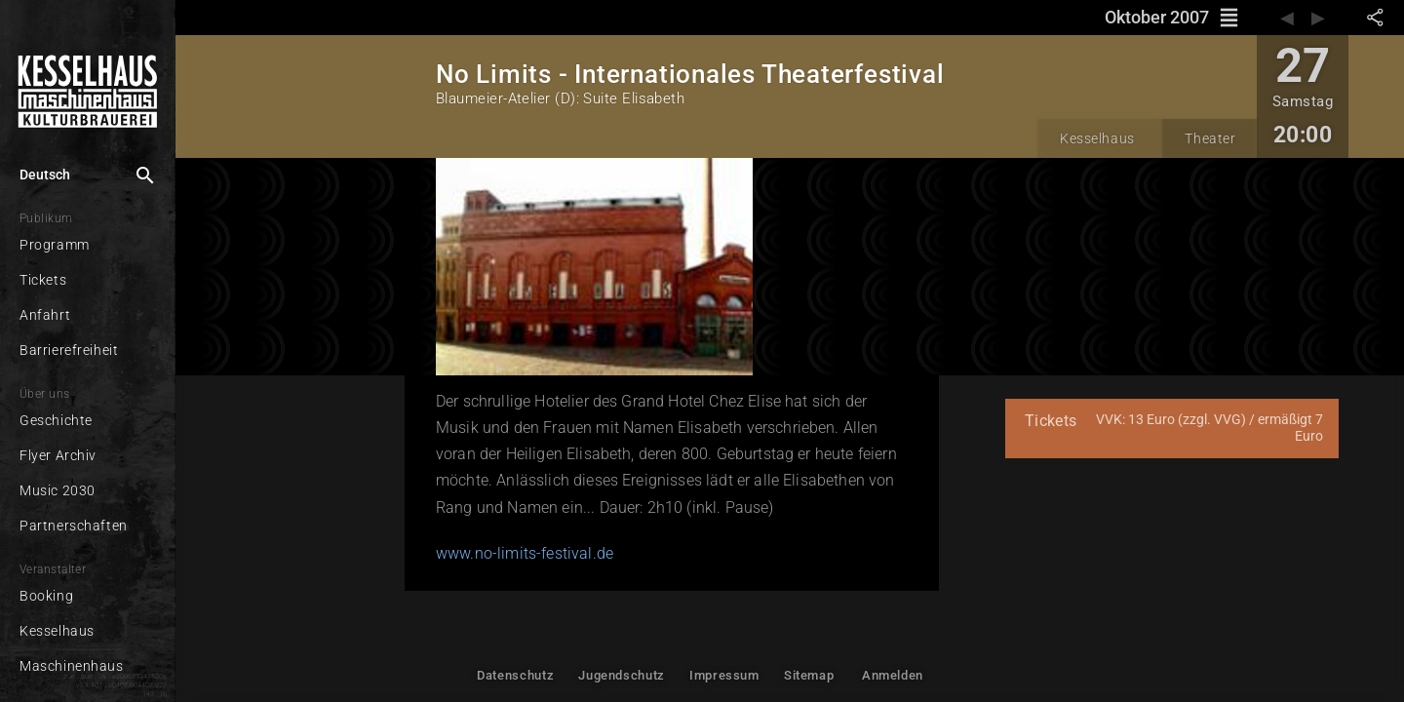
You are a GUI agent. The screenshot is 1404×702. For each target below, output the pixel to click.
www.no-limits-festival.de (524, 553)
